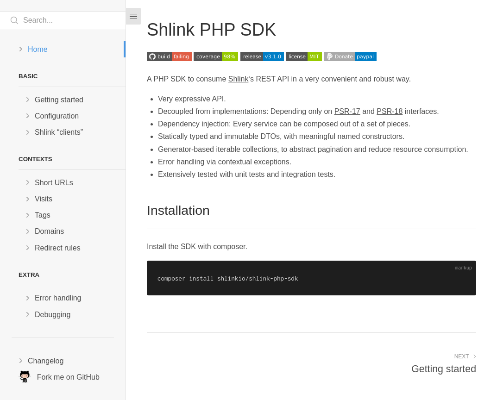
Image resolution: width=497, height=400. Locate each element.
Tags (42, 215)
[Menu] (133, 16)
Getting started (59, 100)
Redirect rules (58, 248)
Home (38, 49)
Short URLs (54, 183)
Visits (43, 199)
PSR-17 (347, 111)
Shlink (238, 79)
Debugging (52, 315)
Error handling (58, 298)
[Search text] (63, 21)
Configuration (57, 116)
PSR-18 (390, 111)
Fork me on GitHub (59, 376)
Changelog (45, 361)
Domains (49, 231)
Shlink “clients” (59, 132)
